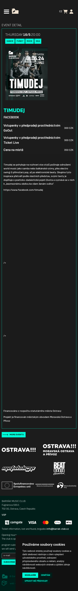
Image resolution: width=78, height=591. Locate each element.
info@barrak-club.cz (57, 528)
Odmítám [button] (45, 575)
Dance (10, 41)
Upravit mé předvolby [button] (36, 581)
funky (20, 41)
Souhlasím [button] (30, 575)
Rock (29, 41)
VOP (4, 514)
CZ (60, 11)
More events (17, 434)
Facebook (11, 117)
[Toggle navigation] (6, 11)
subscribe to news (14, 562)
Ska (38, 41)
